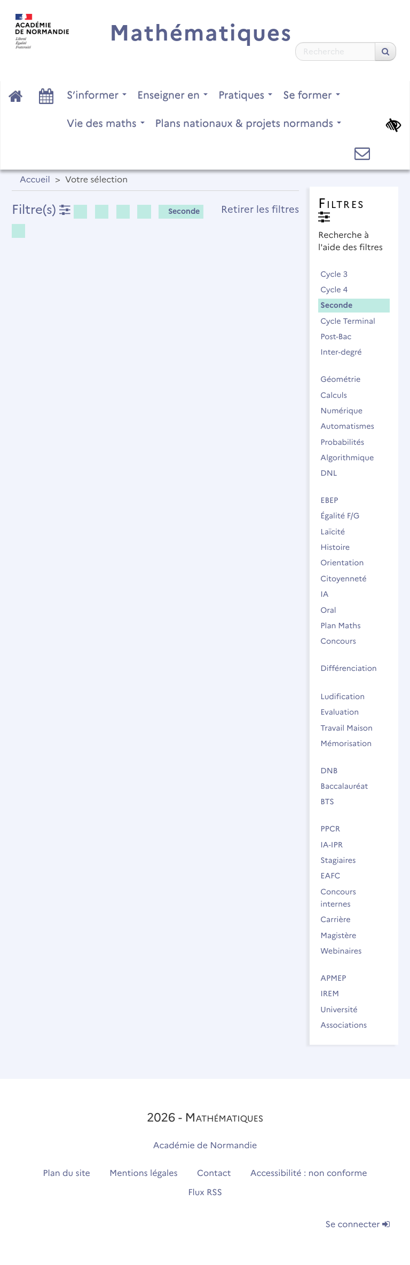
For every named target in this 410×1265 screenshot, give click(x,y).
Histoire (339, 547)
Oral (332, 610)
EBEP (334, 500)
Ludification (347, 696)
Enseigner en (172, 95)
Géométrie (345, 379)
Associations (348, 1025)
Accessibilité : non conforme (308, 1173)
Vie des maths (106, 123)
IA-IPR (336, 845)
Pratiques (245, 95)
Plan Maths (345, 625)
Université (343, 1009)
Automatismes (351, 426)
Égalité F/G (344, 516)
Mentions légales (143, 1173)
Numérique (346, 410)
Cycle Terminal (352, 321)
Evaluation (344, 712)
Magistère (343, 935)
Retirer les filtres (260, 209)
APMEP (338, 978)
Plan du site (66, 1173)
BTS (331, 801)
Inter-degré (345, 352)
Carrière (340, 919)
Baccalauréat (348, 786)
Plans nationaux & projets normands (248, 123)
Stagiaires (342, 860)
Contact (214, 1173)
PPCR (335, 829)
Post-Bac (340, 336)
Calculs (338, 395)
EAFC (335, 875)
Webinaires (345, 951)
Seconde (180, 211)
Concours (342, 641)
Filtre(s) (41, 209)
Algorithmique (351, 457)
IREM (334, 993)
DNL (333, 473)
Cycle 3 (338, 274)
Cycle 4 (338, 289)
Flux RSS (205, 1193)
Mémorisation (350, 743)
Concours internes (340, 898)
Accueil (35, 180)
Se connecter (358, 1225)
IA (329, 594)
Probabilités (347, 442)
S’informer (97, 95)
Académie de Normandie (205, 1146)
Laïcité (337, 532)
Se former (311, 95)
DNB (333, 770)
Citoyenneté (348, 578)
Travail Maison (351, 728)
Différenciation (348, 674)
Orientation (346, 562)
